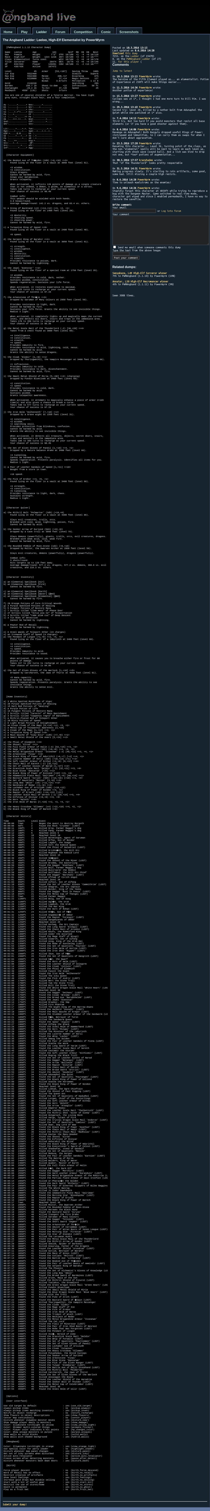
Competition (83, 32)
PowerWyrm (145, 76)
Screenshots (129, 32)
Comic (106, 32)
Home (8, 32)
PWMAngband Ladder (138, 58)
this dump (125, 53)
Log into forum (171, 210)
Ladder (41, 32)
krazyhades (146, 160)
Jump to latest (122, 70)
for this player (128, 61)
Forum (60, 32)
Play (24, 32)
